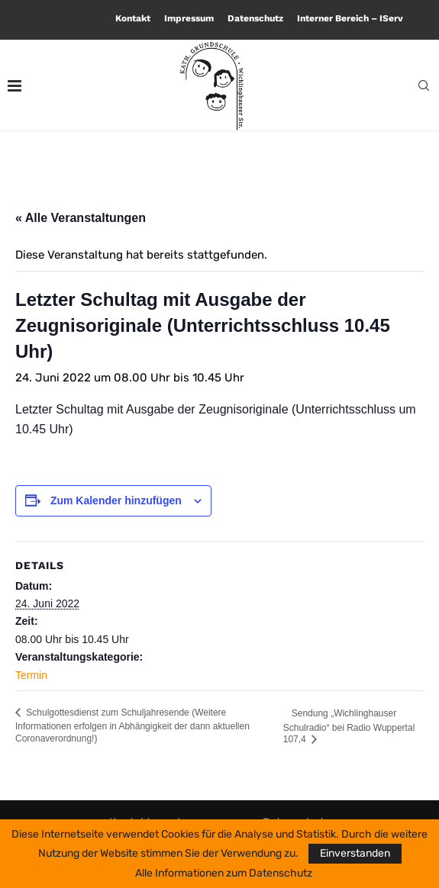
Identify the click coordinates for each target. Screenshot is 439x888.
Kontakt (132, 18)
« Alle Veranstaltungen (80, 217)
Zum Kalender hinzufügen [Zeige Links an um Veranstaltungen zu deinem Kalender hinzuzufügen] (116, 500)
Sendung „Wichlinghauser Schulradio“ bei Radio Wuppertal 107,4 (349, 726)
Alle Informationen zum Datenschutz (223, 873)
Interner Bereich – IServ (350, 18)
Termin (31, 675)
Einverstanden (355, 853)
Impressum (189, 18)
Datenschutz (255, 18)
